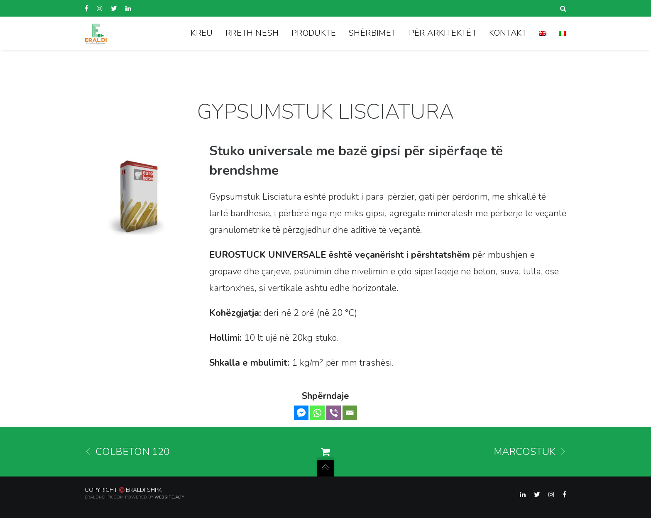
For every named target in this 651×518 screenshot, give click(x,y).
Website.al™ (169, 497)
